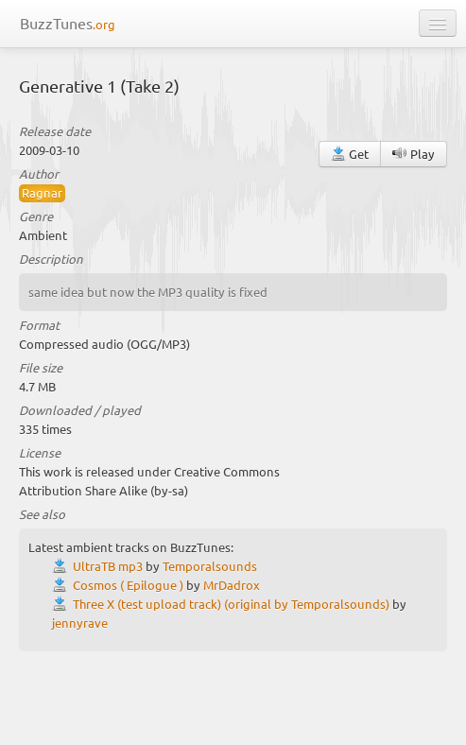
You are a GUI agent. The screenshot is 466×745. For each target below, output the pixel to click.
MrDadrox (231, 585)
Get (350, 154)
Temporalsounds (210, 566)
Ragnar (42, 192)
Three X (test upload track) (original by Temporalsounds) (231, 604)
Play (413, 154)
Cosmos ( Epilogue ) (128, 585)
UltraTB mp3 (108, 566)
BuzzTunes (67, 22)
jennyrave (80, 623)
